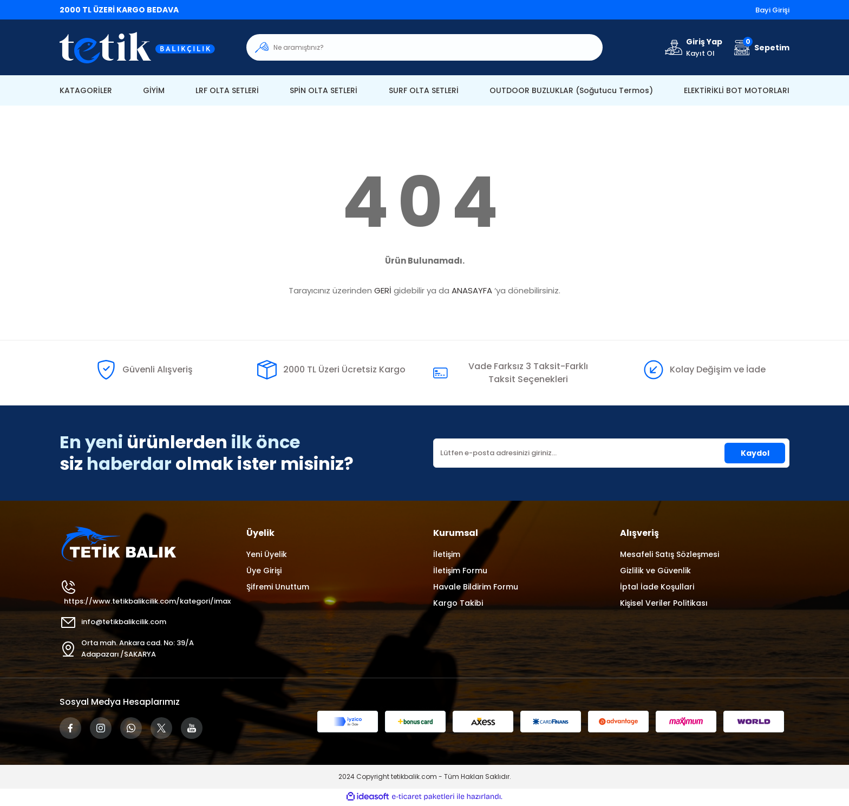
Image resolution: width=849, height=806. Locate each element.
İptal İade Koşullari (657, 586)
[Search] (424, 47)
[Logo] (144, 47)
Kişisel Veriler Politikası (664, 603)
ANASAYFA (472, 290)
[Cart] (760, 47)
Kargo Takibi (458, 603)
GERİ (382, 290)
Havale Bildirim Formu (475, 586)
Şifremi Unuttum (277, 586)
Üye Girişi (264, 570)
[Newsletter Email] (611, 453)
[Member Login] (692, 47)
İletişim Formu (460, 570)
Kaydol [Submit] (755, 453)
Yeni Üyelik (266, 554)
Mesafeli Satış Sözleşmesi (669, 554)
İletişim (446, 554)
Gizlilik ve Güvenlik (655, 570)
